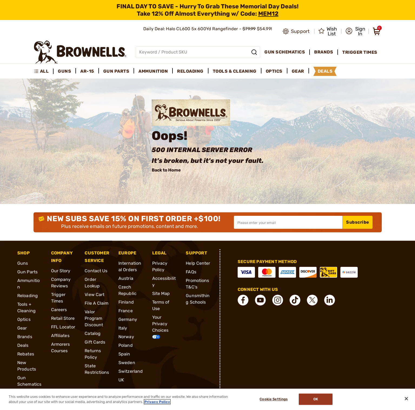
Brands (24, 336)
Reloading (27, 295)
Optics (24, 319)
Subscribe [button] (357, 222)
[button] (355, 31)
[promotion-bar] (207, 10)
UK (121, 379)
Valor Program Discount (94, 318)
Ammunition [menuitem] (153, 71)
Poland (125, 345)
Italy (122, 328)
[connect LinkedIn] (329, 300)
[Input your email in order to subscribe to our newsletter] (288, 222)
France (125, 310)
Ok (315, 399)
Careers (59, 309)
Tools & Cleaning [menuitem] (235, 71)
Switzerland (130, 371)
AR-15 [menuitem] (87, 71)
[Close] (406, 399)
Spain (124, 354)
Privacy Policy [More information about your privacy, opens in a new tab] (157, 402)
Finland (126, 302)
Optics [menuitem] (274, 71)
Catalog (93, 333)
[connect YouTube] (260, 300)
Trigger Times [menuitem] (359, 52)
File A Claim (96, 303)
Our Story (61, 270)
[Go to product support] (296, 31)
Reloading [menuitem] (190, 71)
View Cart (94, 294)
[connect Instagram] (277, 300)
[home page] (80, 52)
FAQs (191, 271)
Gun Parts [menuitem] (116, 71)
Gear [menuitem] (298, 71)
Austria (125, 278)
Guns (22, 263)
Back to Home (166, 170)
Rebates (25, 354)
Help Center (198, 263)
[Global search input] (198, 52)
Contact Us (96, 270)
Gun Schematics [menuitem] (284, 52)
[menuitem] (44, 71)
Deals (23, 345)
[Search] (254, 52)
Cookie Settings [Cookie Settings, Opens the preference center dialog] (274, 399)
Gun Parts (27, 271)
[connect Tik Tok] (295, 300)
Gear (22, 328)
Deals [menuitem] (325, 71)
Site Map (161, 293)
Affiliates (60, 335)
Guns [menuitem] (64, 71)
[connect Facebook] (243, 300)
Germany (127, 319)
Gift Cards (95, 342)
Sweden (126, 362)
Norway (126, 336)
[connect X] (312, 300)
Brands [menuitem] (323, 52)
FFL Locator (63, 327)
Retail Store (63, 318)
